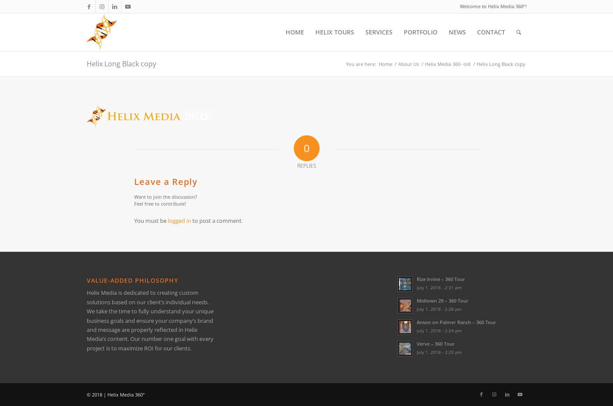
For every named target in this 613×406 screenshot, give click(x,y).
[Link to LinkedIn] (115, 6)
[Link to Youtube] (128, 6)
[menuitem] (295, 32)
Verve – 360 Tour (436, 343)
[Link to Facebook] (89, 6)
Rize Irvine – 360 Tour (441, 279)
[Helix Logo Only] (102, 32)
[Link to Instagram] (102, 6)
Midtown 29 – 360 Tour (442, 300)
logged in (179, 221)
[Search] (519, 32)
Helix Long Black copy (121, 64)
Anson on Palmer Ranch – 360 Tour (456, 322)
